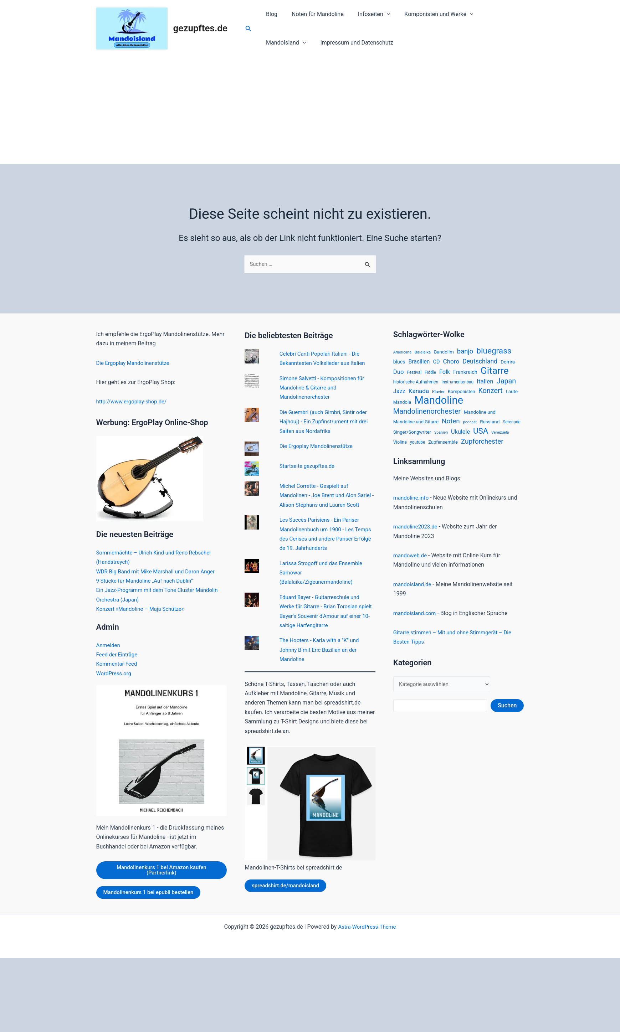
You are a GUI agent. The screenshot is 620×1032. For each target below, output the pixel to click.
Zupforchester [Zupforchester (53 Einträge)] (482, 447)
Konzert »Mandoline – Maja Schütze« (143, 609)
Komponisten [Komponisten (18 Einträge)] (461, 394)
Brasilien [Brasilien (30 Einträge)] (419, 363)
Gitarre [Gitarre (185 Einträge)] (495, 372)
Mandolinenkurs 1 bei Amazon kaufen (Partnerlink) (161, 871)
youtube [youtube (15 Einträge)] (417, 448)
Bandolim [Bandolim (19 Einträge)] (444, 353)
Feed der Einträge (118, 655)
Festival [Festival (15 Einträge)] (414, 374)
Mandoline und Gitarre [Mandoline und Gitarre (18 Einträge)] (416, 426)
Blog (270, 14)
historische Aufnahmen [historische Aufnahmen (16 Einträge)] (415, 384)
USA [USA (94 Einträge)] (480, 436)
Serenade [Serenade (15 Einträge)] (512, 426)
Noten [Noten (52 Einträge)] (451, 426)
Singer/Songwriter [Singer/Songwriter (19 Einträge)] (412, 437)
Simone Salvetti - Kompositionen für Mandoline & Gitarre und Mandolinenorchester (325, 388)
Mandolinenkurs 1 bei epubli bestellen (151, 894)
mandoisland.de (413, 590)
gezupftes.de (200, 28)
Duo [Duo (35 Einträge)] (398, 374)
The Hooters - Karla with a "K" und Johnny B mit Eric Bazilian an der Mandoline (322, 660)
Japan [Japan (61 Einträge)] (506, 384)
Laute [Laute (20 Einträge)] (512, 394)
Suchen (507, 712)
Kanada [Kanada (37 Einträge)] (419, 394)
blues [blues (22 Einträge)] (399, 363)
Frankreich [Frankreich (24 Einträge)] (465, 374)
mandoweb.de (411, 561)
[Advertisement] (310, 110)
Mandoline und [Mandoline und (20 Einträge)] (480, 416)
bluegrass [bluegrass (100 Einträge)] (493, 352)
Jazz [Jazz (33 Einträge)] (399, 394)
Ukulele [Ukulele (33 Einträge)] (460, 437)
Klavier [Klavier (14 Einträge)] (438, 394)
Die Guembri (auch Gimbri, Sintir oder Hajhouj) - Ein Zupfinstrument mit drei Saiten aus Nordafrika (327, 422)
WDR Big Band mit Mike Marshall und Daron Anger (159, 571)
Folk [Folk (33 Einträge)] (444, 374)
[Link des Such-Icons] (248, 28)
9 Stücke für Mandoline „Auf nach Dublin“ (148, 581)
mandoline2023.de (417, 533)
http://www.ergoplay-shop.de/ (134, 402)
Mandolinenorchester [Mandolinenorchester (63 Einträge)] (427, 416)
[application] (379, 14)
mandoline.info (412, 504)
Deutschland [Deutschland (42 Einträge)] (479, 363)
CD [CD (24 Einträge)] (436, 363)
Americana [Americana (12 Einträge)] (402, 353)
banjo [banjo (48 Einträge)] (465, 352)
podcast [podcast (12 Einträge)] (470, 426)
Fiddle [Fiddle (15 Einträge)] (430, 374)
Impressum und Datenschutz (301, 42)
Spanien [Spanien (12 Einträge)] (441, 437)
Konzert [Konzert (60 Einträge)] (490, 394)
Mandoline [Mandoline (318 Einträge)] (438, 404)
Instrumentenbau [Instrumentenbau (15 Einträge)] (457, 384)
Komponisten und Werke (428, 14)
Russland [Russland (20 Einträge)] (489, 426)
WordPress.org (115, 673)
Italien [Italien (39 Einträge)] (485, 383)
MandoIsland (494, 14)
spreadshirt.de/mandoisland (288, 895)
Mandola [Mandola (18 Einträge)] (402, 406)
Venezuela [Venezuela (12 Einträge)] (500, 437)
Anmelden (109, 645)
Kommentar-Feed (118, 664)
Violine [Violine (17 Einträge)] (400, 448)
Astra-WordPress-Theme (367, 930)
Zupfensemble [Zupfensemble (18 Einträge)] (443, 448)
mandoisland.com (416, 619)
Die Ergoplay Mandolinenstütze (135, 363)
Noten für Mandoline (313, 14)
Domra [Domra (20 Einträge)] (508, 363)
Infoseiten (367, 14)
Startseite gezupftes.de (309, 466)
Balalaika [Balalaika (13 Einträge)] (423, 353)
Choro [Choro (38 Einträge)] (451, 363)
